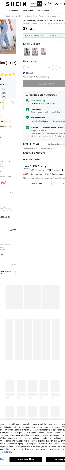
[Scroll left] (54, 10)
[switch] (12, 102)
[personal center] (44, 4)
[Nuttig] (11, 189)
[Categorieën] (13, 10)
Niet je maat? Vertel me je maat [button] (36, 77)
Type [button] (33, 61)
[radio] (26, 51)
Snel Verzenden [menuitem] (42, 10)
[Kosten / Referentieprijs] (33, 29)
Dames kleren (32, 16)
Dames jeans (57, 16)
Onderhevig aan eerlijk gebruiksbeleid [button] (45, 112)
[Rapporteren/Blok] (14, 189)
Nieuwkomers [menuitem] (28, 10)
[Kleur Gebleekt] (31, 44)
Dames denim (44, 16)
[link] (50, 3)
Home (8, 16)
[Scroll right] (57, 10)
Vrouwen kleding (18, 16)
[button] (33, 3)
